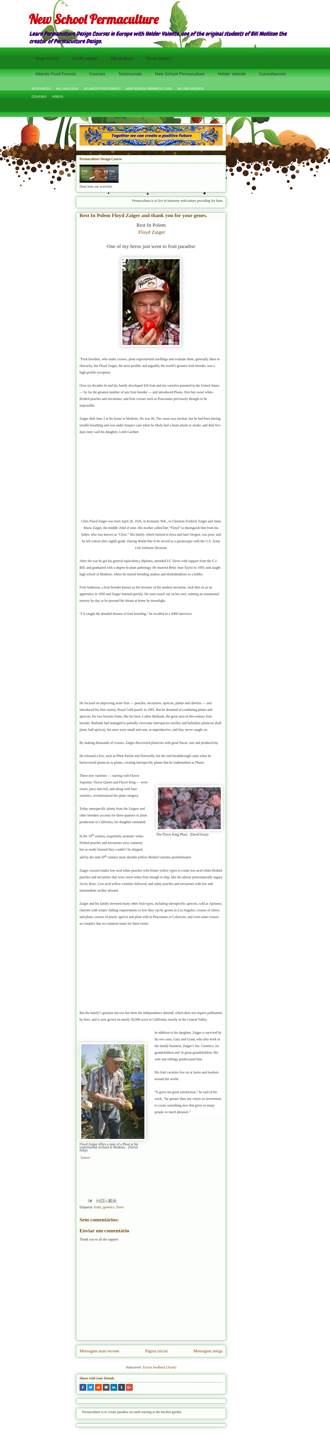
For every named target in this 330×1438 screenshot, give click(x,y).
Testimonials (130, 73)
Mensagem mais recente (99, 1351)
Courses (97, 73)
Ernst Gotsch (159, 58)
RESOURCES (41, 88)
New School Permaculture (94, 19)
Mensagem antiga (208, 1351)
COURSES (39, 96)
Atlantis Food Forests (55, 73)
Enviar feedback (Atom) (159, 1367)
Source (85, 1157)
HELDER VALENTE (190, 88)
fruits (97, 1207)
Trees (120, 1207)
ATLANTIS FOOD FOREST (102, 88)
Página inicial (156, 1351)
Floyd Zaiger (151, 232)
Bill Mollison (122, 58)
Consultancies (272, 73)
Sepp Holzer (47, 58)
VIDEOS (57, 96)
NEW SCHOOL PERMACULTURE (149, 88)
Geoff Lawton (85, 58)
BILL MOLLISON (67, 88)
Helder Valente (232, 73)
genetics (108, 1207)
